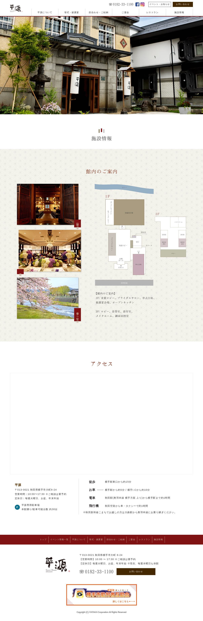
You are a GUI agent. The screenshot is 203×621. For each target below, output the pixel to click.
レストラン (152, 12)
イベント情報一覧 (51, 539)
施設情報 (179, 12)
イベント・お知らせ (159, 4)
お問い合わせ (183, 4)
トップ (31, 539)
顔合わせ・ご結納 (98, 12)
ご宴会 (125, 12)
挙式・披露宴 (71, 12)
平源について (45, 12)
